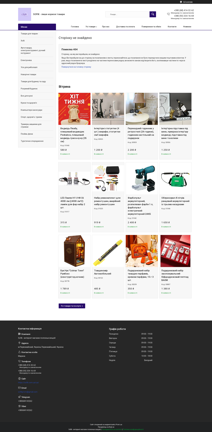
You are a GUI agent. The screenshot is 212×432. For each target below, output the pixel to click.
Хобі (23, 41)
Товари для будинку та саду (33, 81)
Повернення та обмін (151, 27)
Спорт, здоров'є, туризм (31, 117)
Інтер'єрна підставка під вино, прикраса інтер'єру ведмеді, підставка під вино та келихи (174, 133)
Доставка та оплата (125, 27)
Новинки (187, 27)
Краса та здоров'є (29, 103)
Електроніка (26, 60)
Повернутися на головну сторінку (76, 67)
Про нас (105, 27)
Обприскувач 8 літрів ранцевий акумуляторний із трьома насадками (175, 201)
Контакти (172, 27)
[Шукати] (153, 14)
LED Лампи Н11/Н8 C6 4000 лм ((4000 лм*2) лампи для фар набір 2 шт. (72, 202)
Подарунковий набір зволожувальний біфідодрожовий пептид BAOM (174, 275)
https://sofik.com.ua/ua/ (28, 382)
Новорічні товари (28, 74)
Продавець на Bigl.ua (106, 427)
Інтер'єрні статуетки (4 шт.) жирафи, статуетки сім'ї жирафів (107, 131)
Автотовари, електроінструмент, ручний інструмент (33, 50)
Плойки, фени (27, 134)
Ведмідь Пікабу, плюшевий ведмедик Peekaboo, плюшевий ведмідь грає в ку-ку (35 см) (73, 135)
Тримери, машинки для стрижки (31, 125)
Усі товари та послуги (71, 306)
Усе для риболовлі (29, 67)
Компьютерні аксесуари (31, 110)
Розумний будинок (29, 89)
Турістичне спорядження (32, 141)
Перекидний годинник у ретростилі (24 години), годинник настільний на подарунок (141, 133)
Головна (75, 27)
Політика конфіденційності (133, 429)
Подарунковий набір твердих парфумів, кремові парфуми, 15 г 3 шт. (140, 275)
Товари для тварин (29, 34)
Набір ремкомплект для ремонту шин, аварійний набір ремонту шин (107, 201)
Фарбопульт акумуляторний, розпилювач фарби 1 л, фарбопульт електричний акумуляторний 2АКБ (140, 205)
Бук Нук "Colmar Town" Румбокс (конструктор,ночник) (72, 273)
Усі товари (90, 27)
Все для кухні (27, 96)
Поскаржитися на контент (112, 429)
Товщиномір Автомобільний (102, 272)
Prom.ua (119, 425)
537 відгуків (188, 2)
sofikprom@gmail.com (27, 392)
